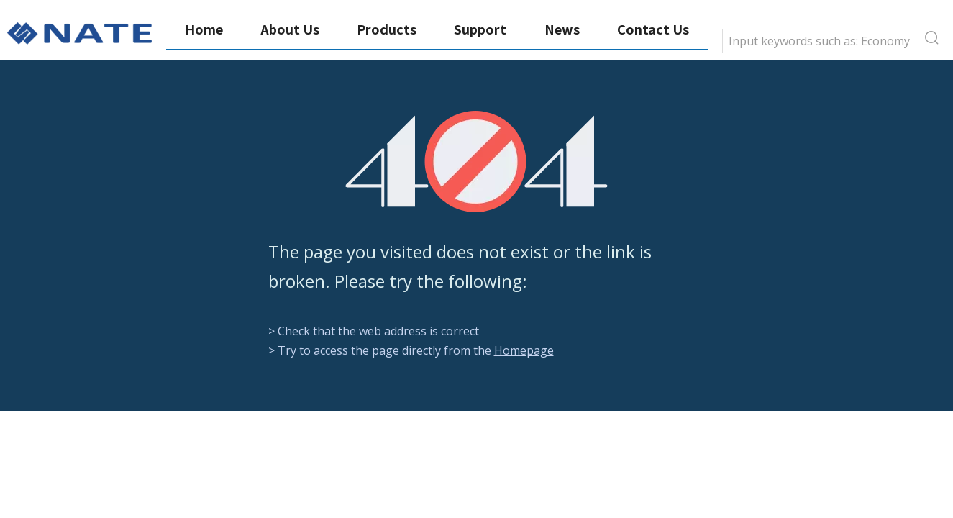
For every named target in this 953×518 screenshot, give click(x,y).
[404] (476, 161)
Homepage (524, 350)
